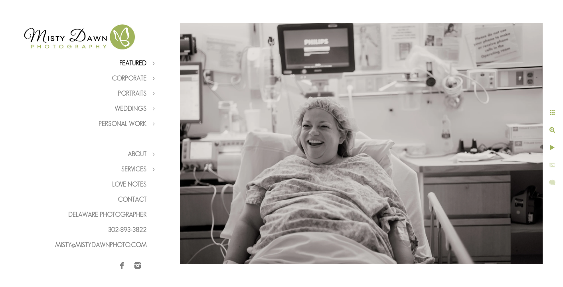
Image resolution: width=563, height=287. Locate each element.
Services (133, 169)
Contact (132, 199)
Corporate (129, 78)
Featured (132, 63)
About (137, 154)
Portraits (132, 93)
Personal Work (122, 123)
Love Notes (129, 184)
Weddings (130, 108)
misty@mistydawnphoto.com (100, 245)
